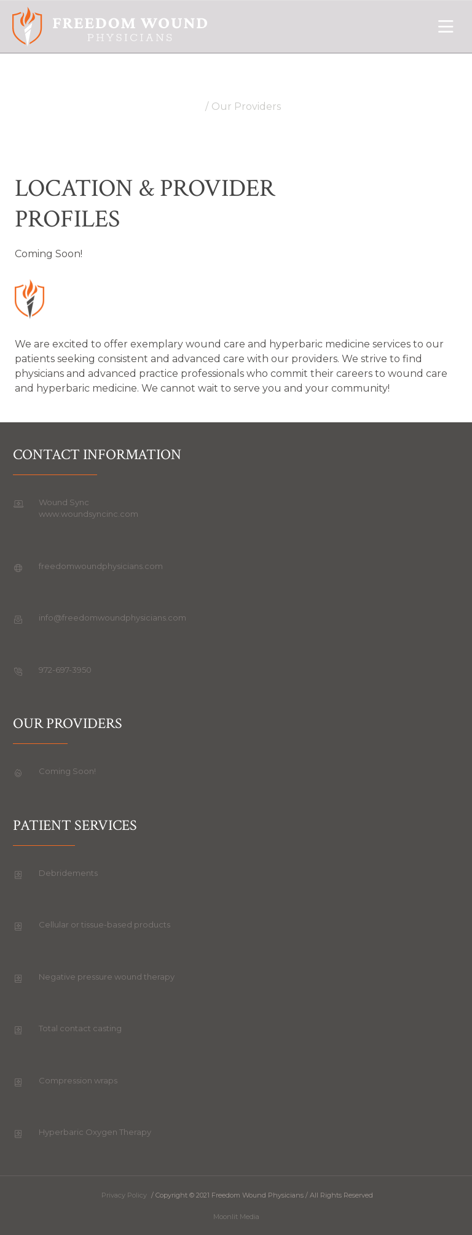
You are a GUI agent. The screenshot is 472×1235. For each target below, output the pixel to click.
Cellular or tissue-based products (104, 924)
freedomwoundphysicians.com (101, 566)
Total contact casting (80, 1028)
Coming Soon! (67, 771)
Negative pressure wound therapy (107, 976)
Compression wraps (78, 1080)
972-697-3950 (65, 670)
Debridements (68, 873)
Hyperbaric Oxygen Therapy (95, 1132)
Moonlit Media (236, 1216)
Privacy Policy (124, 1195)
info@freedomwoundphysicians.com (112, 617)
